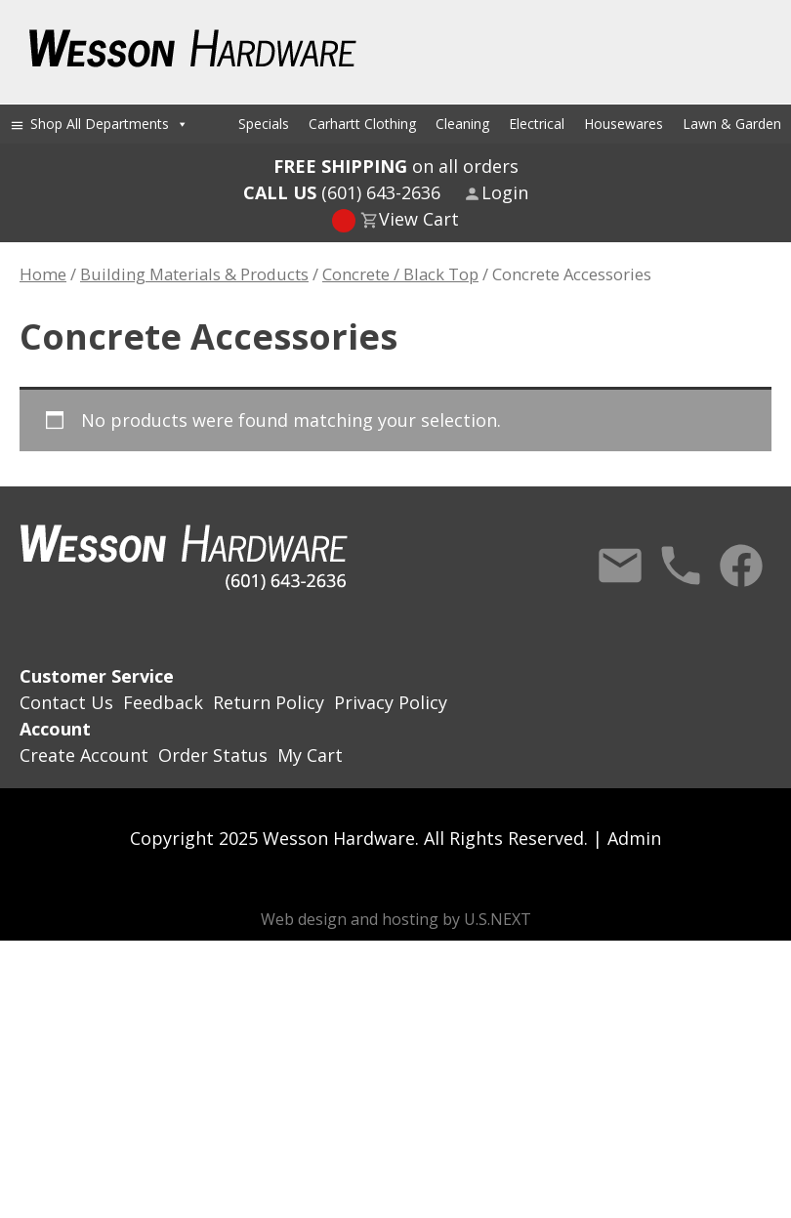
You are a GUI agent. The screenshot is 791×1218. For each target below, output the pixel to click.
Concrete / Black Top (400, 274)
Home (43, 274)
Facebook (741, 565)
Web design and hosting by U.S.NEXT (396, 919)
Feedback (163, 702)
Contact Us (620, 565)
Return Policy (268, 702)
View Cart (419, 219)
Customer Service (97, 676)
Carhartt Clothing (362, 123)
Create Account (84, 755)
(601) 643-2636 (341, 192)
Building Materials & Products (194, 274)
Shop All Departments (109, 123)
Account (55, 728)
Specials (263, 123)
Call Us (680, 565)
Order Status (213, 755)
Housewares (623, 123)
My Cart (310, 755)
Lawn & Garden (732, 123)
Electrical (536, 123)
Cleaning (462, 123)
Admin (634, 838)
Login (504, 192)
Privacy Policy (390, 702)
